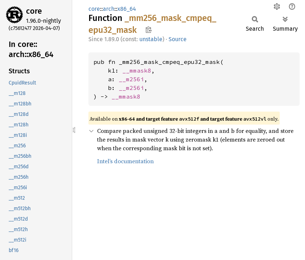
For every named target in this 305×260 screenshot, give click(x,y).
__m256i (131, 79)
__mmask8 (136, 70)
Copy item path (148, 29)
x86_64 (126, 8)
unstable (150, 39)
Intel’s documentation (125, 161)
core (34, 11)
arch (108, 8)
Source (178, 39)
